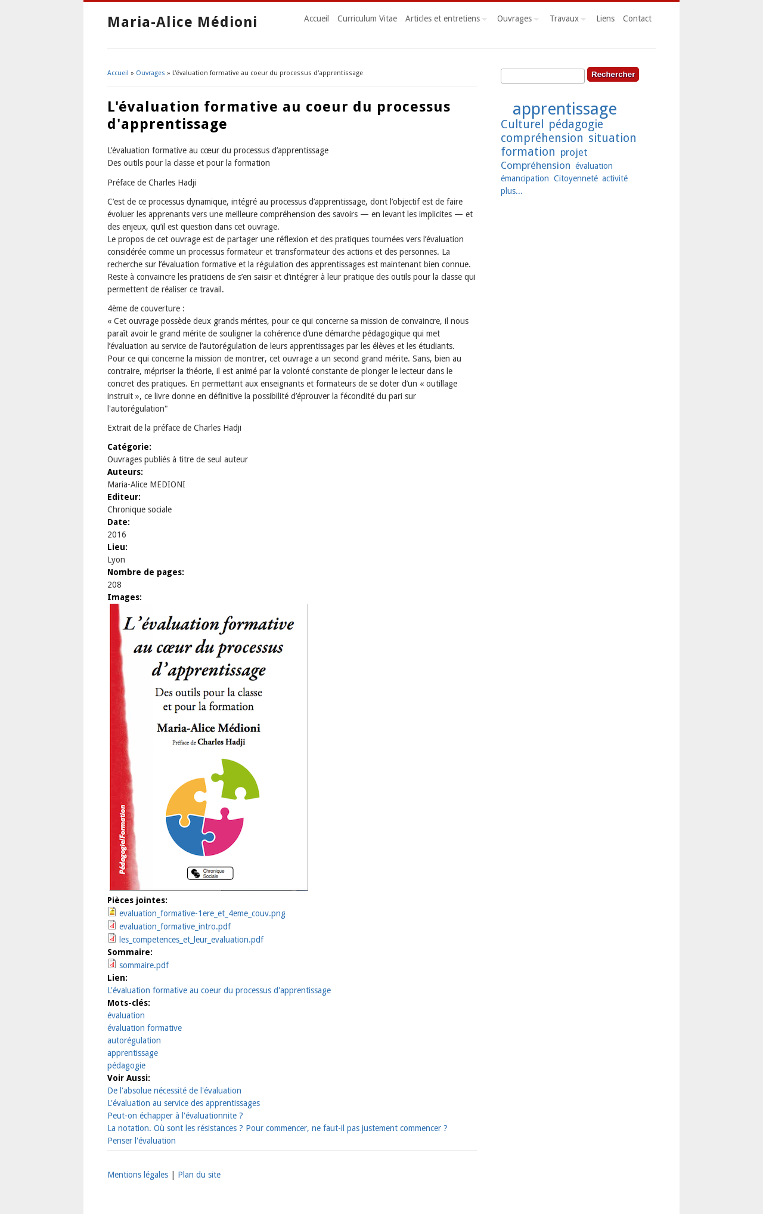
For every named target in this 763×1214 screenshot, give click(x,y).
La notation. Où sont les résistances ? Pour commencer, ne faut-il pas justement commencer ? (277, 1128)
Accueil (316, 18)
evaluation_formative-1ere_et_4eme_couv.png (202, 913)
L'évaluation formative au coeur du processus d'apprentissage (219, 990)
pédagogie (126, 1065)
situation (612, 138)
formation (528, 152)
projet (574, 152)
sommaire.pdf (144, 965)
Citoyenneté (576, 178)
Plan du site (199, 1174)
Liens (605, 18)
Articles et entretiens (444, 20)
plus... (512, 191)
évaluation (126, 1015)
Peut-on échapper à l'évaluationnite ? (175, 1115)
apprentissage (132, 1053)
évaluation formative (144, 1028)
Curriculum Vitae (367, 18)
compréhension (542, 138)
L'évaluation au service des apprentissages (183, 1103)
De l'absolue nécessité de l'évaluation (174, 1090)
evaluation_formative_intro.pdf (175, 926)
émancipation (525, 178)
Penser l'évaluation (141, 1140)
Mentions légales (137, 1174)
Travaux (565, 20)
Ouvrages (516, 20)
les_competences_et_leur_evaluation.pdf (191, 939)
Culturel (522, 124)
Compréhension (535, 165)
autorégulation (134, 1040)
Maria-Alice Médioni (182, 22)
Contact (637, 18)
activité (615, 178)
